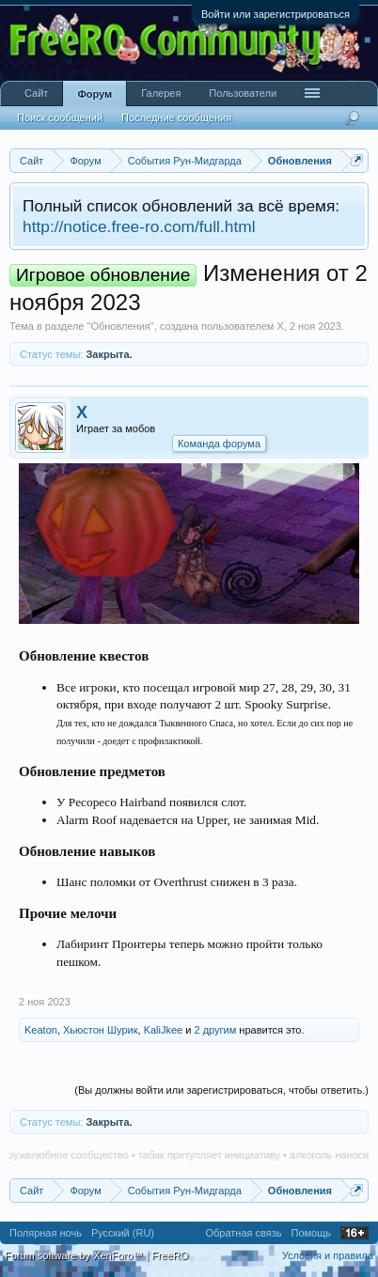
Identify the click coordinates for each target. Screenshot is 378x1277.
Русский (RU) (122, 1232)
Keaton (40, 1030)
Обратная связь (243, 1232)
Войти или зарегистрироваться (275, 14)
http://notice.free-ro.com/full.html (139, 226)
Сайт (36, 93)
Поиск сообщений (59, 117)
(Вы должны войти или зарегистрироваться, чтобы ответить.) (221, 1090)
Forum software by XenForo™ (75, 1255)
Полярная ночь (45, 1232)
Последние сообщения (176, 117)
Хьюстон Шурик (100, 1030)
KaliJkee (163, 1030)
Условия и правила (327, 1255)
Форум (94, 94)
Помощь (311, 1232)
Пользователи (242, 93)
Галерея (161, 93)
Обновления (120, 326)
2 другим (215, 1030)
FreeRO (169, 1255)
